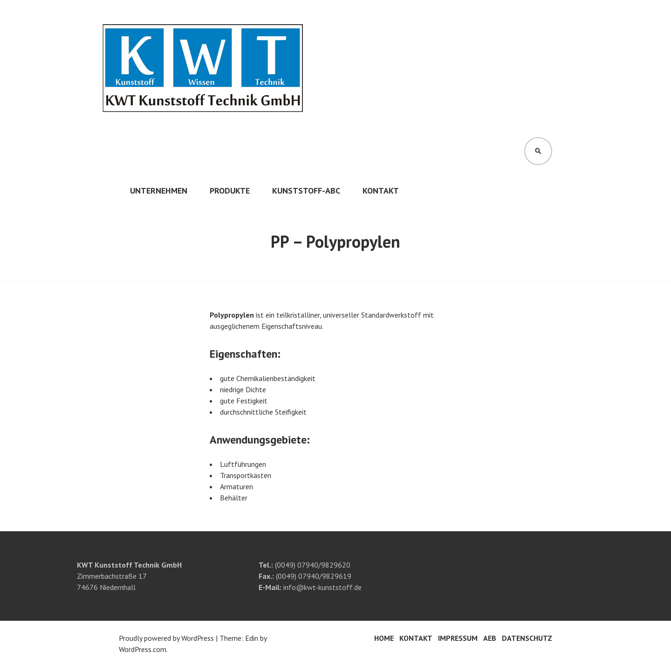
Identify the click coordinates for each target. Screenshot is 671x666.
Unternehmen (158, 190)
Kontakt (381, 190)
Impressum (458, 638)
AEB (489, 638)
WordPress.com (142, 649)
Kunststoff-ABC (306, 190)
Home (384, 638)
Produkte (230, 190)
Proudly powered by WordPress (166, 638)
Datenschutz (527, 638)
